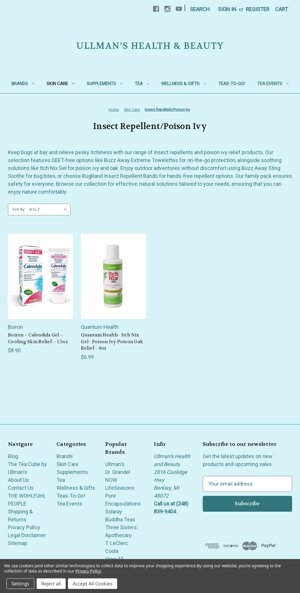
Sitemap (17, 543)
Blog (13, 456)
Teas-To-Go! (231, 83)
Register (258, 9)
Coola (111, 551)
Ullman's (115, 464)
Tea (142, 83)
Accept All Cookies (92, 583)
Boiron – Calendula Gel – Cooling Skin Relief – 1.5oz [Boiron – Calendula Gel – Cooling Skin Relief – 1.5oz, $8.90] (38, 338)
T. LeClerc (116, 543)
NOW (111, 480)
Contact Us (21, 488)
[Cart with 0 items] (281, 9)
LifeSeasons (119, 488)
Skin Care (60, 83)
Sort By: (18, 209)
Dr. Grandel (117, 472)
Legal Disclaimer (27, 535)
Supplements (104, 83)
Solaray (113, 511)
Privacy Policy (24, 527)
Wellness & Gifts (183, 83)
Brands (22, 83)
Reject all (51, 583)
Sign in (227, 9)
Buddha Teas (120, 519)
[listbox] (49, 209)
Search (200, 9)
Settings (20, 583)
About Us (18, 480)
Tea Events (273, 83)
